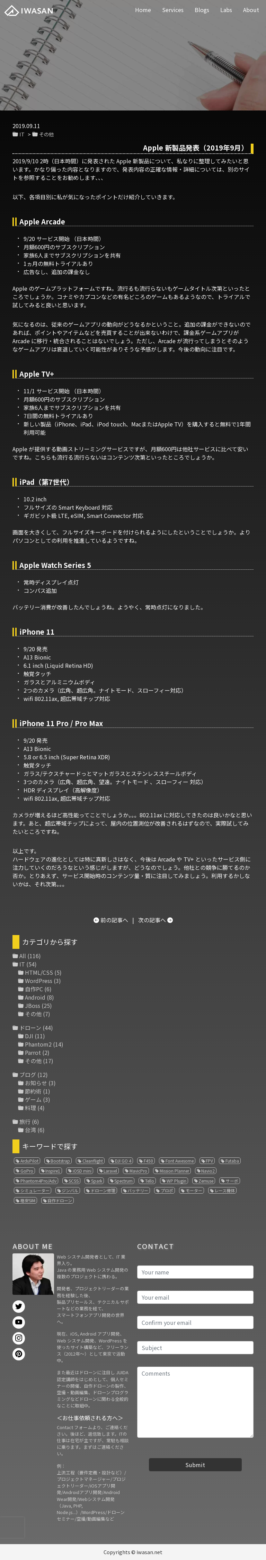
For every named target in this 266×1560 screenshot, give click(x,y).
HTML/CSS (39, 972)
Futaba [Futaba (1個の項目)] (232, 1161)
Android (35, 997)
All (22, 956)
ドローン (30, 1027)
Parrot (33, 1052)
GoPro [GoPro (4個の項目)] (26, 1171)
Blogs (202, 10)
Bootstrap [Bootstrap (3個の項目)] (60, 1161)
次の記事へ (152, 920)
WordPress (38, 980)
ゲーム (33, 1099)
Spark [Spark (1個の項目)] (96, 1181)
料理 (30, 1108)
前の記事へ (114, 920)
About (251, 10)
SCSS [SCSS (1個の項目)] (74, 1181)
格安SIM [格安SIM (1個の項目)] (27, 1200)
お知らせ (36, 1083)
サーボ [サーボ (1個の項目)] (232, 1181)
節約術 (33, 1091)
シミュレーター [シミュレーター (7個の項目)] (35, 1190)
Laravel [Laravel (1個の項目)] (110, 1171)
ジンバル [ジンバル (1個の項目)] (70, 1190)
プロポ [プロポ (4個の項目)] (167, 1190)
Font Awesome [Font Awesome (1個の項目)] (180, 1161)
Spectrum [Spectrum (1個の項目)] (123, 1181)
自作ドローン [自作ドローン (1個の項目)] (59, 1200)
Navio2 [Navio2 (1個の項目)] (208, 1171)
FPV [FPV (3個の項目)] (209, 1161)
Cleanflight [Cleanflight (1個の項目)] (92, 1161)
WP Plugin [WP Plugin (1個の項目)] (176, 1181)
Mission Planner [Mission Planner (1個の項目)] (174, 1171)
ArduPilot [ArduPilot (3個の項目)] (29, 1161)
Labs (226, 10)
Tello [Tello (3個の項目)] (149, 1181)
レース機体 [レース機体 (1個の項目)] (224, 1190)
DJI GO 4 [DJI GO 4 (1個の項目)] (123, 1161)
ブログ (27, 1074)
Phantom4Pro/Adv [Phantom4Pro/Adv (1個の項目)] (38, 1181)
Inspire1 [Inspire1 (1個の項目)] (52, 1171)
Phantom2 (38, 1044)
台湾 (30, 1130)
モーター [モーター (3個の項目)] (194, 1190)
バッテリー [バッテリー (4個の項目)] (137, 1190)
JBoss (32, 1005)
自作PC (34, 989)
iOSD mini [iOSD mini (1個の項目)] (82, 1171)
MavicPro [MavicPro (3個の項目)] (138, 1171)
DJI (29, 1036)
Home (143, 10)
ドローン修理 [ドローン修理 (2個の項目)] (103, 1190)
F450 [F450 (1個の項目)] (148, 1161)
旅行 (24, 1121)
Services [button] (173, 10)
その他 (46, 134)
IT (22, 134)
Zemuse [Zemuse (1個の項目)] (205, 1181)
